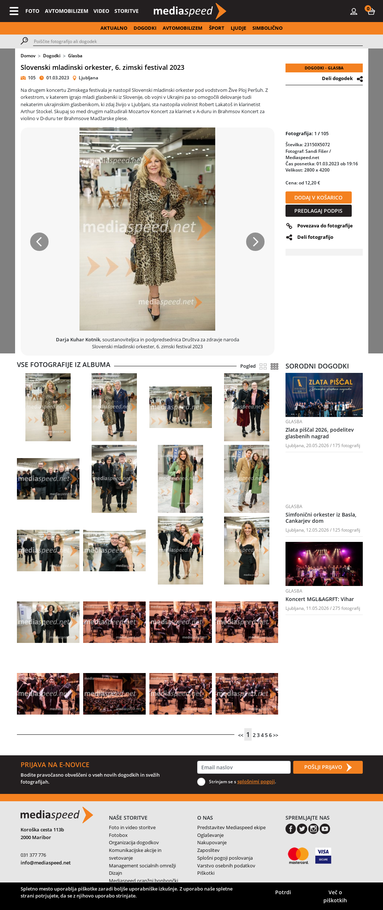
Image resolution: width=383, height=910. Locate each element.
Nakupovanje (212, 842)
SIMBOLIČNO (267, 28)
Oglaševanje (210, 835)
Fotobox (118, 835)
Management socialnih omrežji (142, 865)
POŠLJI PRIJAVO (327, 767)
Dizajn (115, 873)
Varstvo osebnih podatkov (226, 865)
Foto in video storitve (132, 827)
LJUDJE (238, 28)
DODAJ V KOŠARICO (318, 197)
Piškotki (205, 873)
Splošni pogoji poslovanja (225, 858)
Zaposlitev (208, 850)
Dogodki (51, 55)
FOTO (32, 10)
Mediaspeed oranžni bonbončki (143, 880)
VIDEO (101, 10)
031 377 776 (33, 855)
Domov (28, 55)
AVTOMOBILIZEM (66, 10)
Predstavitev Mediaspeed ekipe (231, 827)
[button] (371, 11)
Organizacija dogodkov (134, 842)
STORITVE (126, 10)
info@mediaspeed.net (46, 862)
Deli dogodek (337, 78)
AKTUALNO (113, 28)
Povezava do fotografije (325, 225)
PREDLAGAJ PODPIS (318, 210)
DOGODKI (145, 28)
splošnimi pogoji (256, 781)
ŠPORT (216, 28)
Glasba (75, 55)
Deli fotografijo (315, 237)
